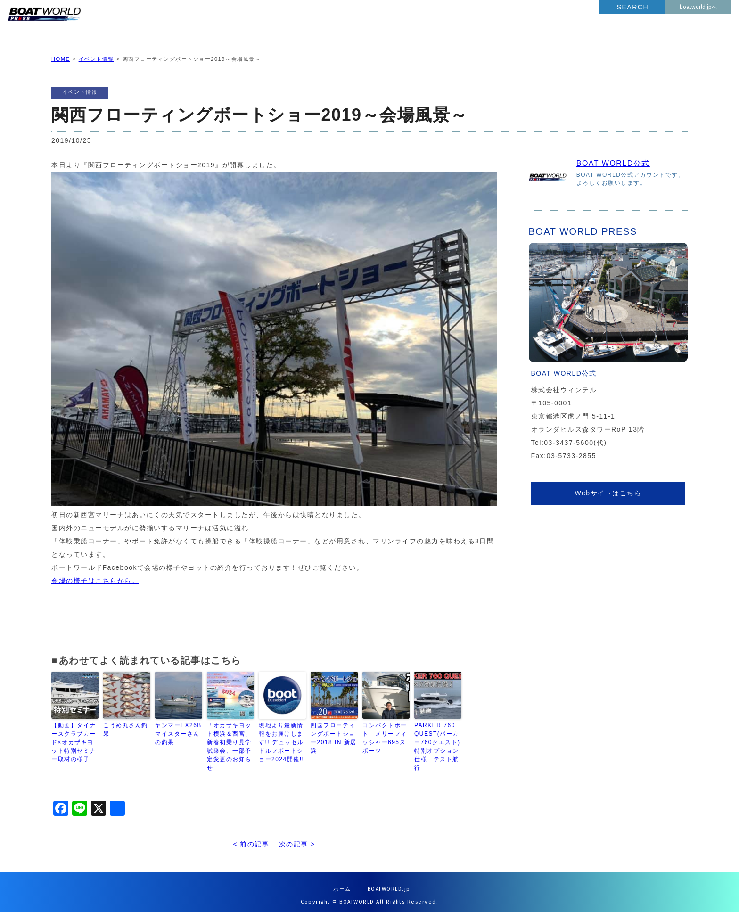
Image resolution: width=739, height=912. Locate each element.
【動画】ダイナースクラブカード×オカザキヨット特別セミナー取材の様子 (73, 735)
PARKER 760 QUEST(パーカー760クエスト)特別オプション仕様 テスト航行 (437, 739)
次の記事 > (297, 836)
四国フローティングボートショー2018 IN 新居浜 (334, 731)
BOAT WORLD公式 (613, 156)
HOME (60, 51)
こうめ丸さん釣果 (125, 722)
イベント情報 (96, 51)
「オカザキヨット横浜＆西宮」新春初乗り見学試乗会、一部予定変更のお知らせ (229, 739)
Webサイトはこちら (608, 485)
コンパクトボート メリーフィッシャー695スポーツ (384, 731)
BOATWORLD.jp (389, 882)
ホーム (342, 882)
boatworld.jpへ (698, 7)
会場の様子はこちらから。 (95, 573)
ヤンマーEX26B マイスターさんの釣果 (178, 726)
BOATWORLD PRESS (118, 23)
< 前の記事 (251, 836)
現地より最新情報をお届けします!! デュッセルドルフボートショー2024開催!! (281, 735)
